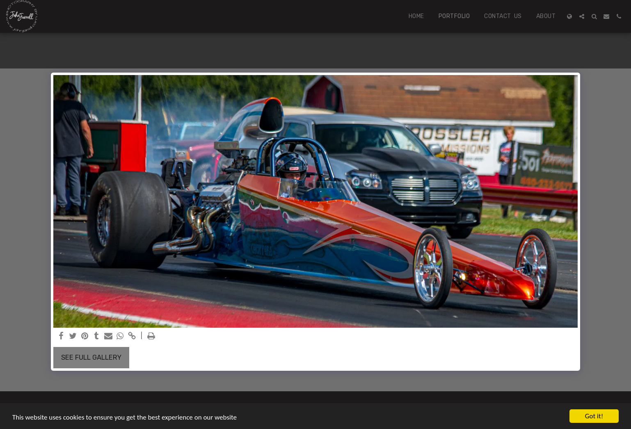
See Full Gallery (91, 357)
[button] (582, 16)
